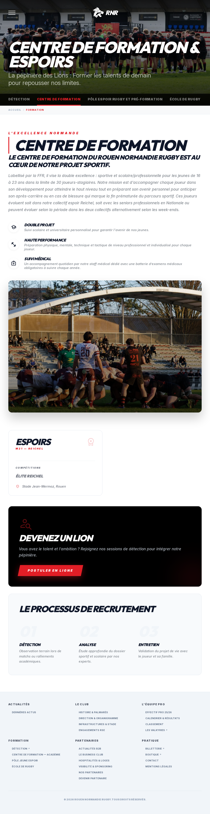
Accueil (14, 109)
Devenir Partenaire (93, 778)
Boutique (153, 754)
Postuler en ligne (50, 571)
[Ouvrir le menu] (11, 13)
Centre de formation (59, 99)
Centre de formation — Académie (36, 754)
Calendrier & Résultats (162, 718)
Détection (19, 99)
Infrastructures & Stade (97, 724)
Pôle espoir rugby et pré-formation (125, 99)
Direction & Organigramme (98, 718)
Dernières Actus (24, 712)
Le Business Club (91, 754)
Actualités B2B (90, 748)
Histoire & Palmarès (93, 712)
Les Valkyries (156, 730)
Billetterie (154, 748)
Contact (152, 760)
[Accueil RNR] (105, 12)
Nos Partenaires (91, 772)
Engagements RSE (92, 730)
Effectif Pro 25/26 (158, 712)
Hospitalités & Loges (94, 760)
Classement (154, 724)
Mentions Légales (158, 766)
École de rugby (185, 99)
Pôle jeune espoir (25, 760)
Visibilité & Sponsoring (95, 766)
